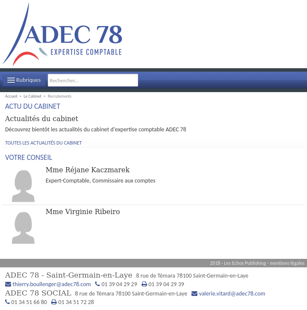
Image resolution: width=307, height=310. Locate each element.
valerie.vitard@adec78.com (232, 293)
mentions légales (287, 263)
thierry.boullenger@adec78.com (52, 284)
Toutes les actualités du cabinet (43, 143)
